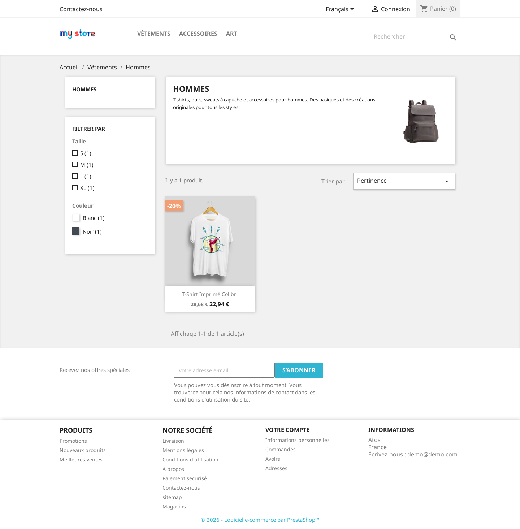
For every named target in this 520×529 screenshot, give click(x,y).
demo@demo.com (432, 454)
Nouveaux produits (83, 450)
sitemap (172, 497)
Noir (92, 231)
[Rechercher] (415, 36)
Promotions (73, 440)
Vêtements (153, 34)
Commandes (280, 449)
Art (231, 34)
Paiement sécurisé (184, 478)
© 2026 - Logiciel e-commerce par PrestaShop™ (260, 519)
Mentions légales (183, 450)
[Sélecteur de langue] (341, 9)
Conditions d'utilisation (190, 459)
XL (87, 187)
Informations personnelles (297, 440)
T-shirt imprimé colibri (210, 294)
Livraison (173, 440)
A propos (173, 468)
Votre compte (287, 430)
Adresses (276, 468)
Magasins (174, 506)
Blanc (94, 217)
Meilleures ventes (81, 459)
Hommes (84, 89)
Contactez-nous (81, 9)
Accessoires (198, 34)
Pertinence (404, 181)
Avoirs (272, 458)
